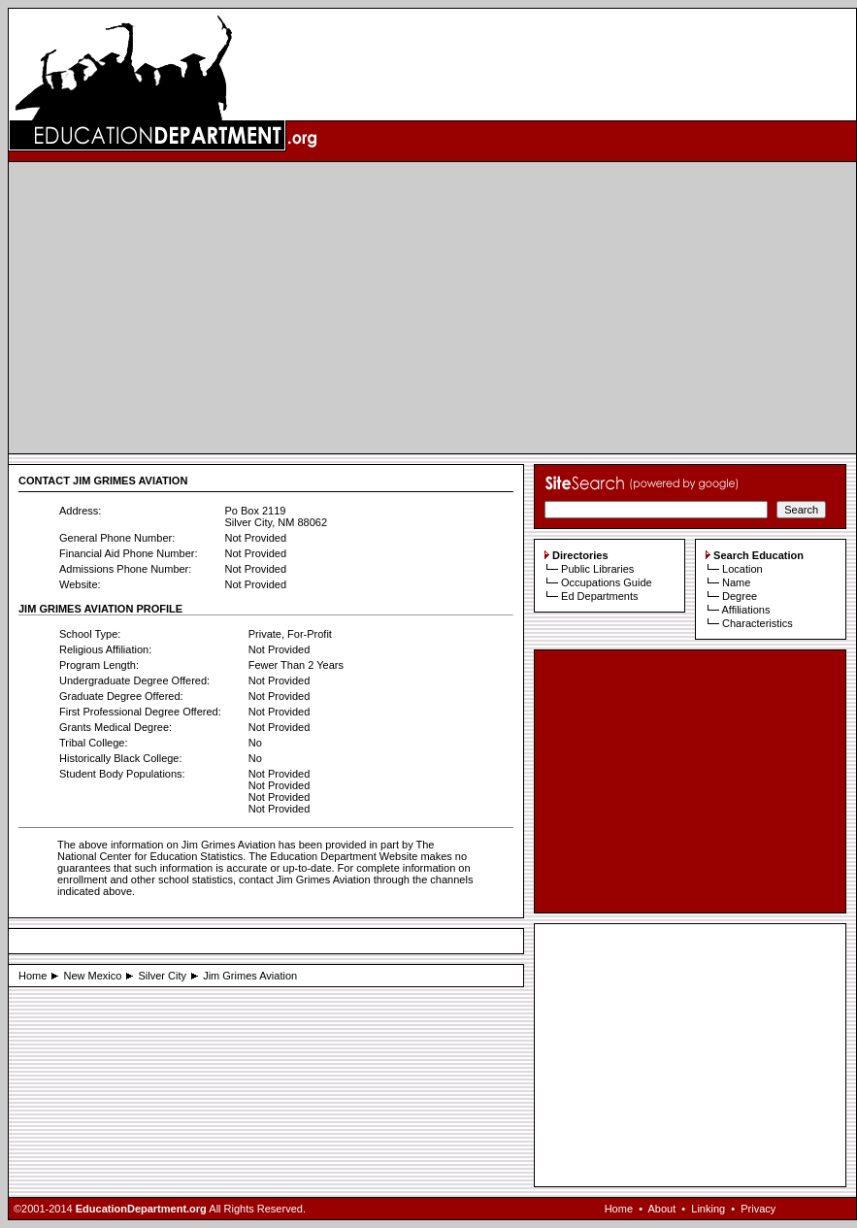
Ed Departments (599, 596)
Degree (739, 596)
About (661, 1208)
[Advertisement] (432, 308)
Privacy (758, 1208)
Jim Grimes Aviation (250, 975)
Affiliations (745, 609)
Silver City (163, 975)
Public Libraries (597, 569)
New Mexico (92, 975)
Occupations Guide (606, 582)
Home (32, 975)
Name (736, 582)
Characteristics (757, 623)
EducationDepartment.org (141, 1208)
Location (742, 569)
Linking (708, 1208)
